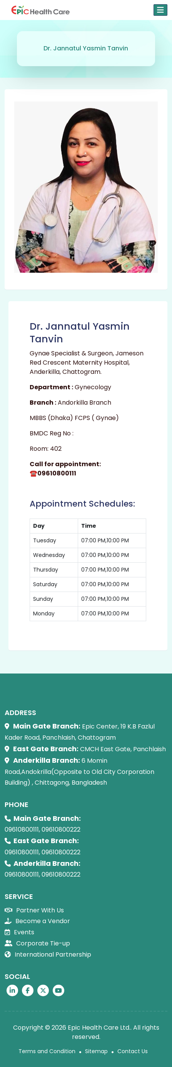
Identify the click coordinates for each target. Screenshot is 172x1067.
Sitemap (96, 1051)
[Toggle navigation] (160, 10)
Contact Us (132, 1051)
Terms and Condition (46, 1051)
